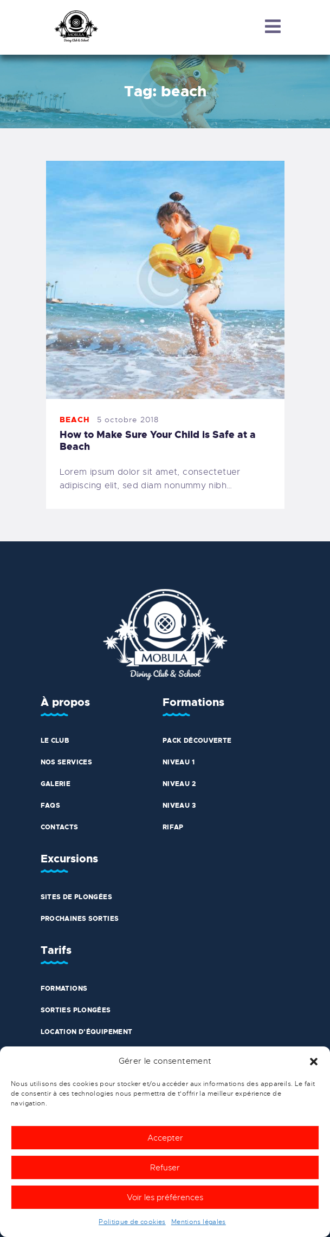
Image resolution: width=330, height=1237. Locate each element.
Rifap (173, 827)
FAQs (51, 805)
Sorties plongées (76, 1010)
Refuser (165, 1168)
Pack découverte (197, 740)
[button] (313, 1061)
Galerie (56, 784)
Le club (55, 740)
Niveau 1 (179, 762)
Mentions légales (198, 1222)
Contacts (60, 827)
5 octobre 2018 (128, 419)
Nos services (67, 762)
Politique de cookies (132, 1222)
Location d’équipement (87, 1031)
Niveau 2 (179, 784)
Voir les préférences (165, 1197)
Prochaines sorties (80, 918)
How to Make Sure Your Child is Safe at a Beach (158, 441)
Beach (75, 419)
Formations (64, 988)
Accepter (165, 1138)
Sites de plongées (76, 897)
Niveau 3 (179, 805)
